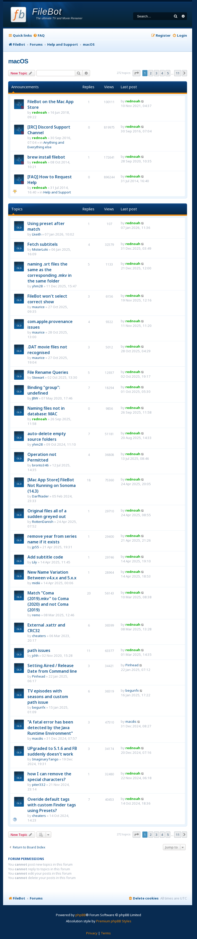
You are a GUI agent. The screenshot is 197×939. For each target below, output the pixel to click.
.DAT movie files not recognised (47, 349)
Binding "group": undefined (43, 390)
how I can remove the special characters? (49, 776)
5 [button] (168, 73)
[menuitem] (39, 35)
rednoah (39, 112)
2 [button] (151, 73)
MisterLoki (40, 249)
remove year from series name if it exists (52, 539)
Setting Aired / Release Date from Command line (52, 668)
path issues (38, 650)
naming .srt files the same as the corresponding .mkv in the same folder (49, 272)
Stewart (38, 377)
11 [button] (178, 73)
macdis (37, 738)
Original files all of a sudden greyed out (46, 513)
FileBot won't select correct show (47, 299)
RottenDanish (42, 521)
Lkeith (36, 234)
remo (36, 615)
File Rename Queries (47, 372)
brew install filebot (46, 157)
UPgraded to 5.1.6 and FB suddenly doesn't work (52, 751)
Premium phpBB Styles (113, 921)
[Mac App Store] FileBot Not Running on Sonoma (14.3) (51, 485)
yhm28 (37, 286)
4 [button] (162, 73)
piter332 (38, 784)
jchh (35, 655)
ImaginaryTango (45, 759)
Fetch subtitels (42, 244)
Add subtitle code (45, 557)
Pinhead (38, 676)
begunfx (38, 707)
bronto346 (40, 465)
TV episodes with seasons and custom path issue (47, 696)
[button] (136, 73)
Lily (34, 562)
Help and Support (57, 192)
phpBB (80, 915)
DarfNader (40, 496)
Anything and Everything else (45, 144)
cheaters (39, 635)
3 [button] (156, 73)
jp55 (35, 547)
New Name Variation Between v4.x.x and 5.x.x (51, 575)
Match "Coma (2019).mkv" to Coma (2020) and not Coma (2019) (48, 601)
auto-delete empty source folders (46, 436)
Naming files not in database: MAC (46, 411)
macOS (18, 61)
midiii (36, 583)
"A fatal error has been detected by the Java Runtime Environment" (50, 727)
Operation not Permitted (41, 457)
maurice (38, 307)
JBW (35, 398)
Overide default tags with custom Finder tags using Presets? (51, 804)
